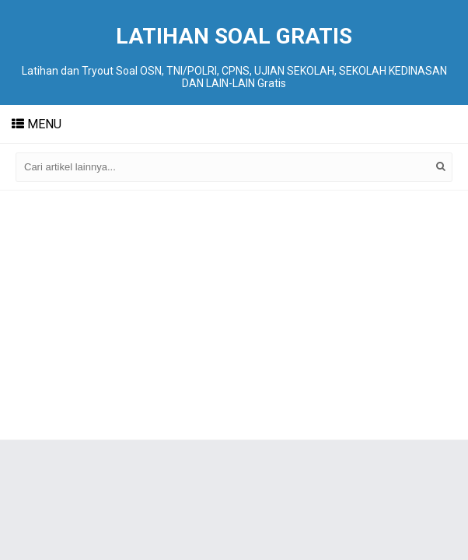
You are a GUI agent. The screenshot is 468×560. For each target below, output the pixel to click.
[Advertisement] (234, 315)
